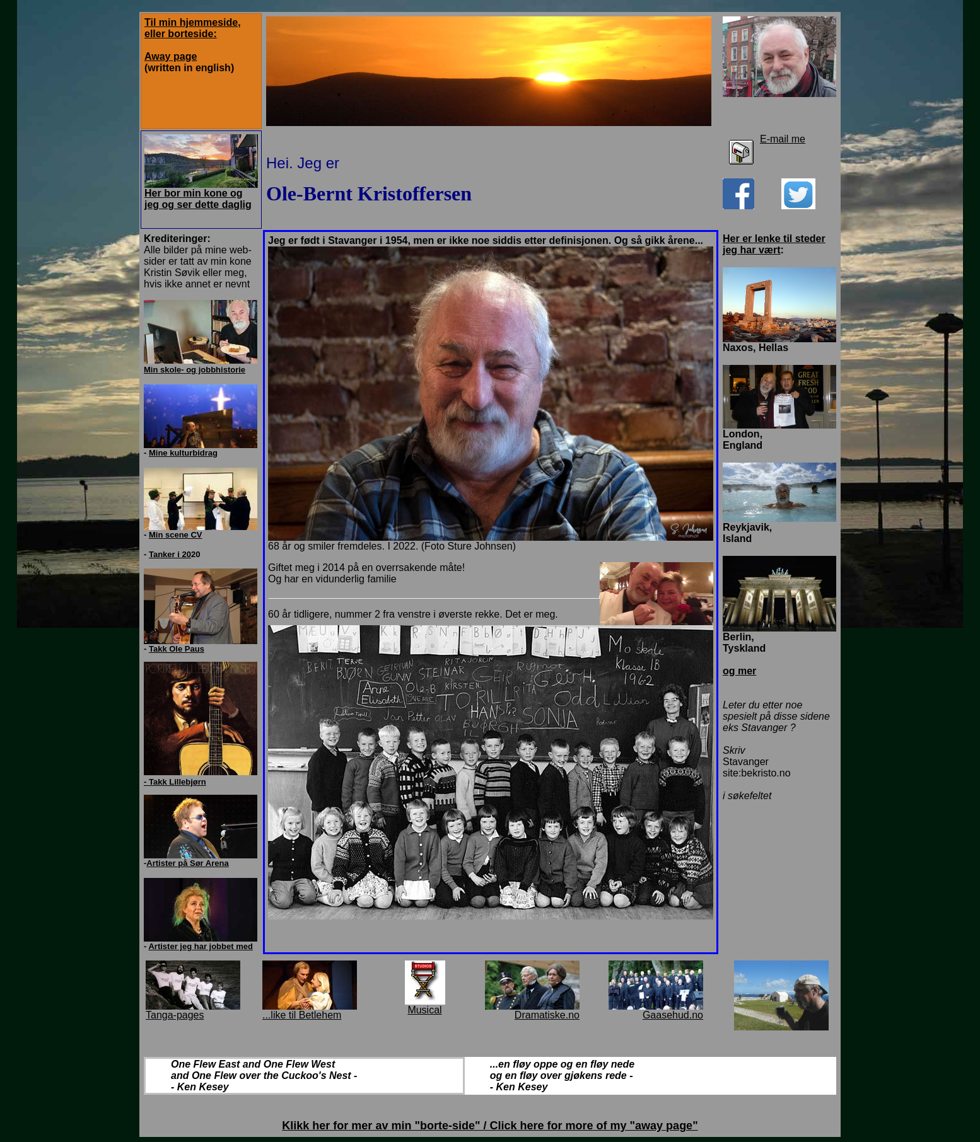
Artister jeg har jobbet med (200, 946)
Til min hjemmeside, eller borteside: (192, 28)
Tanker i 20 (170, 554)
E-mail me (782, 139)
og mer (739, 671)
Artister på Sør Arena (187, 863)
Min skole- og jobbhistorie (194, 369)
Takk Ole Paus (176, 649)
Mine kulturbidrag (183, 453)
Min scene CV (175, 534)
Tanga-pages (175, 1015)
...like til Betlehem (301, 1015)
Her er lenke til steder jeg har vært (774, 244)
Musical (424, 1010)
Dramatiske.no (547, 1015)
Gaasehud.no (673, 1015)
